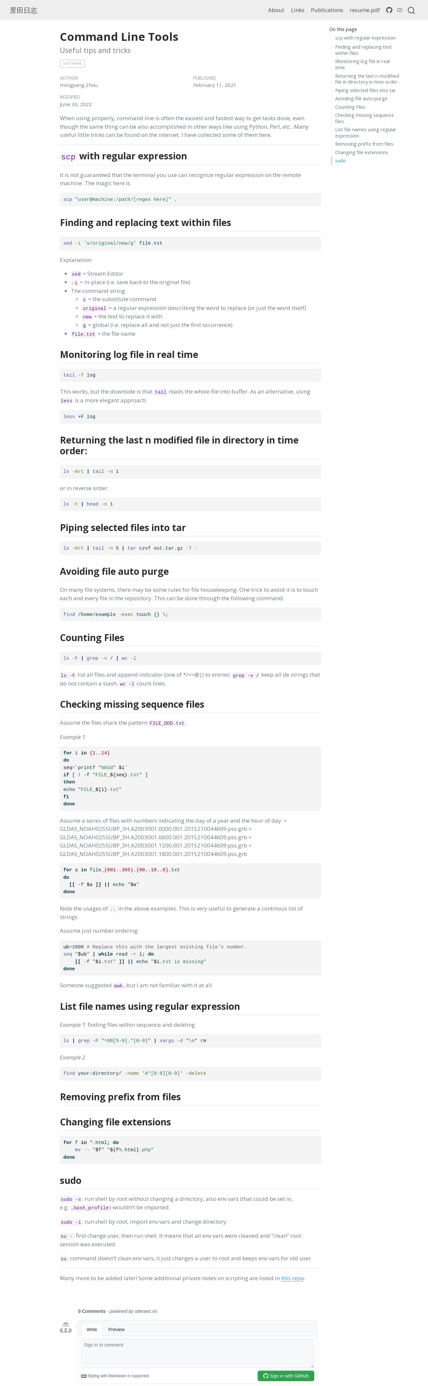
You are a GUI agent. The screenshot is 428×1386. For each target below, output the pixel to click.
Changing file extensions (361, 152)
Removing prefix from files (364, 143)
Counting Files (350, 107)
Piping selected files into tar (365, 90)
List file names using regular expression (365, 132)
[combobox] (411, 10)
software (72, 63)
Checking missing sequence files (364, 118)
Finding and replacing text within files (363, 49)
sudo (340, 160)
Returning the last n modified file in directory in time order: (367, 79)
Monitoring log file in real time (362, 64)
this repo (292, 1278)
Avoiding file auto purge (361, 98)
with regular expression (365, 37)
